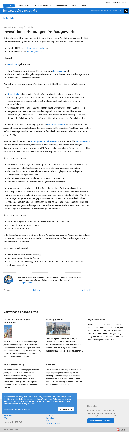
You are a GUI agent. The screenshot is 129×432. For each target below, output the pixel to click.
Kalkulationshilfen (43, 5)
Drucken (37, 290)
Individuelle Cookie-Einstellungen (17, 409)
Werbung (7, 418)
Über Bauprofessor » (24, 282)
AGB (47, 421)
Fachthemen (61, 5)
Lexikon (9, 5)
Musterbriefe (24, 5)
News (74, 5)
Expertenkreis (8, 415)
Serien (83, 5)
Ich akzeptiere (66, 409)
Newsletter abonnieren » (101, 420)
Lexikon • (6, 18)
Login (124, 2)
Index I (12, 18)
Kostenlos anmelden (113, 2)
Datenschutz (50, 418)
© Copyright (86, 290)
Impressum (49, 415)
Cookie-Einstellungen (53, 423)
